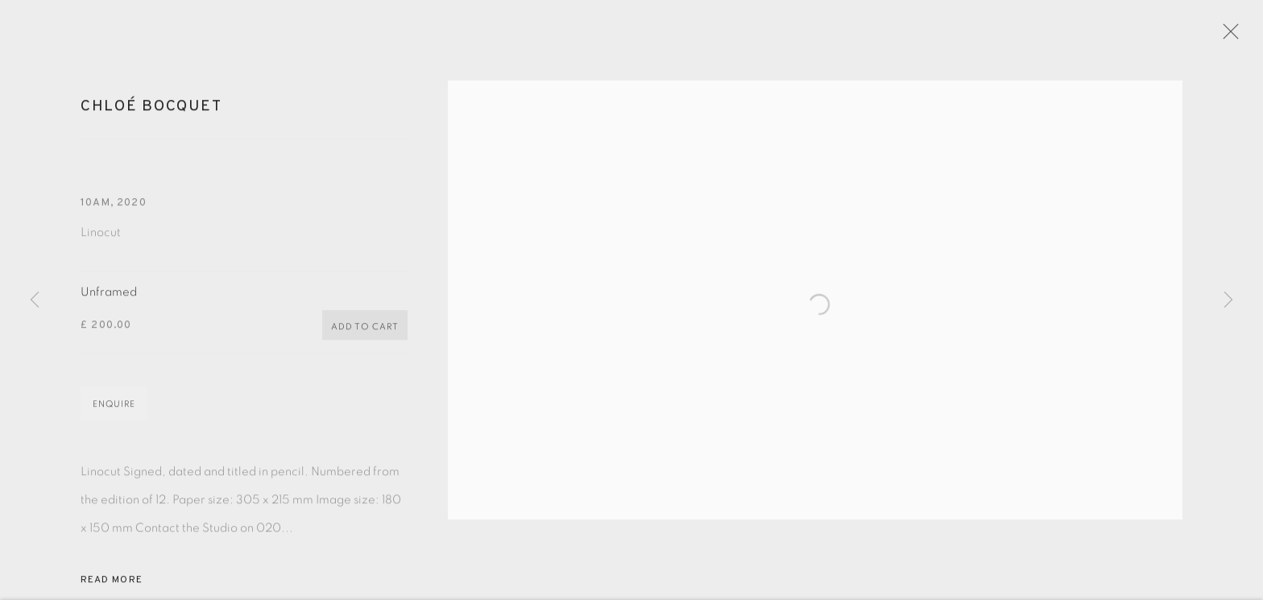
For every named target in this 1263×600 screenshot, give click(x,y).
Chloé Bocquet (151, 112)
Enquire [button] (114, 411)
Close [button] (1234, 36)
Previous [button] (34, 300)
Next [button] (1228, 300)
